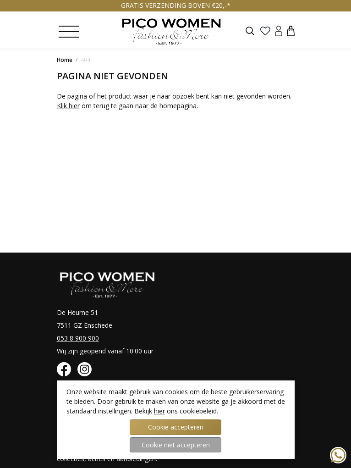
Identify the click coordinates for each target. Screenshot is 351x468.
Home (64, 60)
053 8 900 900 (78, 338)
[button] (291, 30)
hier (159, 411)
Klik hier (68, 105)
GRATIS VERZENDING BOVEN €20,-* (175, 5)
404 (85, 60)
